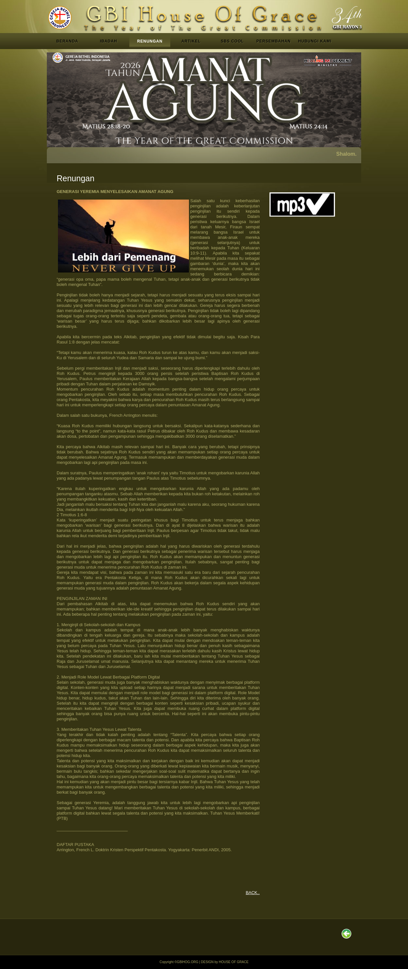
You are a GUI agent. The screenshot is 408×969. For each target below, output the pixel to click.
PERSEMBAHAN (273, 41)
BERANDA (67, 41)
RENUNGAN (149, 41)
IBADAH (108, 41)
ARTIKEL (191, 41)
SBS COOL (232, 41)
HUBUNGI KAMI (315, 41)
